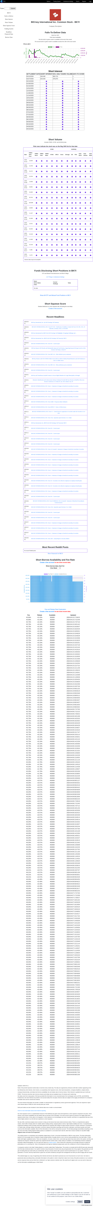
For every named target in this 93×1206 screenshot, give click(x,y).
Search (77, 1)
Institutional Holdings (68, 1)
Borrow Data (8, 37)
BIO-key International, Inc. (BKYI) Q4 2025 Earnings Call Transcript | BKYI (48, 338)
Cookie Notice (78, 1196)
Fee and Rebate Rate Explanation (55, 609)
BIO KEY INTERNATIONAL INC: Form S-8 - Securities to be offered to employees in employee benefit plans (56, 480)
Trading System (57, 1)
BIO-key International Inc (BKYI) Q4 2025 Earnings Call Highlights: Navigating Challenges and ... (53, 333)
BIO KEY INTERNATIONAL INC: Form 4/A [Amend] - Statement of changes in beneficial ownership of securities (57, 449)
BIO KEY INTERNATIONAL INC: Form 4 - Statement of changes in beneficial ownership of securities (54, 386)
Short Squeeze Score (9, 25)
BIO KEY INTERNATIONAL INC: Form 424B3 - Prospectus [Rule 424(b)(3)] (49, 401)
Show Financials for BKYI (55, 553)
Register (84, 1)
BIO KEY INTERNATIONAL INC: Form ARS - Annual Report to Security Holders (50, 538)
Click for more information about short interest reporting (32, 1110)
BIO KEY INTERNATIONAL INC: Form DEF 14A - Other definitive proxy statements (51, 354)
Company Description (55, 26)
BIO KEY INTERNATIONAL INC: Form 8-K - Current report (45, 343)
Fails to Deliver (8, 16)
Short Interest (9, 19)
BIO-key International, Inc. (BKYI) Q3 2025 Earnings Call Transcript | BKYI (48, 423)
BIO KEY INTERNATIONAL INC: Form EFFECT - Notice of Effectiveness (48, 407)
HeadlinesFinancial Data (9, 33)
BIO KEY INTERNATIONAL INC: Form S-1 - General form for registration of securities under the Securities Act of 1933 (58, 412)
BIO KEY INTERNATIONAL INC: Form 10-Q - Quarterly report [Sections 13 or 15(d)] (51, 417)
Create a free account (55, 308)
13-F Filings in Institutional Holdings (55, 277)
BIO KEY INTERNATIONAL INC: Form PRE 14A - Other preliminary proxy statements (51, 365)
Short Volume (9, 22)
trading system (52, 1142)
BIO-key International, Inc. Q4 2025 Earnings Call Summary (45, 322)
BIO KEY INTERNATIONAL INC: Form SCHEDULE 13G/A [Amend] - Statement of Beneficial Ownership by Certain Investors (58, 501)
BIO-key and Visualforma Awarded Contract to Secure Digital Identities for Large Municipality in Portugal (55, 375)
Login (90, 1)
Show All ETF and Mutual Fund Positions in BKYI (55, 295)
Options (48, 1)
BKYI (8, 13)
